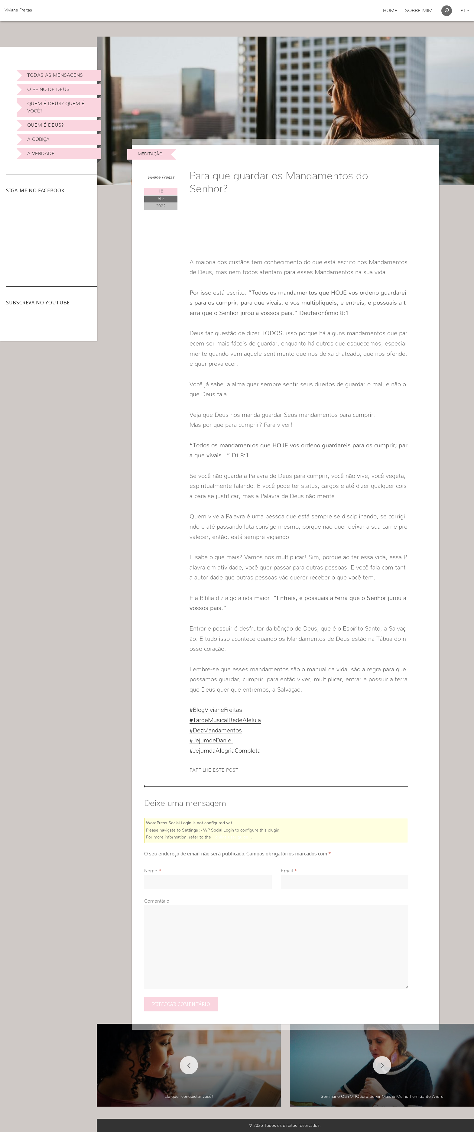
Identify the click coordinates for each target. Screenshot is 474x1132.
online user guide (231, 837)
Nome (150, 870)
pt (465, 10)
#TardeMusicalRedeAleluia (225, 720)
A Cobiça (38, 139)
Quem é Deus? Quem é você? (56, 107)
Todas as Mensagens (55, 75)
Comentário (156, 901)
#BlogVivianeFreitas (216, 710)
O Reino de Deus (48, 89)
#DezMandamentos (216, 731)
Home (390, 10)
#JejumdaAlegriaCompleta (225, 751)
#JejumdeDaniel (211, 741)
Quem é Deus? (45, 125)
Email (287, 870)
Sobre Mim (419, 10)
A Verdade (41, 153)
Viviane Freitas (18, 10)
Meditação (150, 154)
